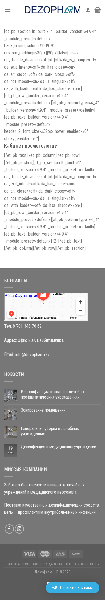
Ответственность (82, 564)
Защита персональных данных (34, 564)
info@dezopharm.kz (32, 354)
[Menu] (7, 9)
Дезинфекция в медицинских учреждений (58, 446)
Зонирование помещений (43, 410)
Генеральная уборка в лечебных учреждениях (50, 431)
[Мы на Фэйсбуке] (9, 529)
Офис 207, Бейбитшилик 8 (41, 340)
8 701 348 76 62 (27, 326)
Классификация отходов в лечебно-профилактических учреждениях (53, 394)
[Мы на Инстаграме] (19, 529)
